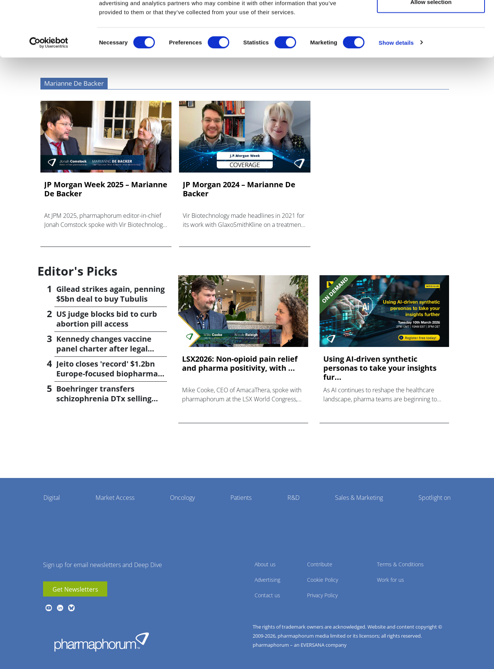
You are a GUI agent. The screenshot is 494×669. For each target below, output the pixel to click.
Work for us (390, 579)
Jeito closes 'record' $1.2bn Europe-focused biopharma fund (107, 373)
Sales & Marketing (359, 497)
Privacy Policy (322, 595)
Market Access (115, 497)
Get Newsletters (75, 589)
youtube (48, 608)
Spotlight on (434, 497)
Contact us (267, 595)
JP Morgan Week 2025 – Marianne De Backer (105, 189)
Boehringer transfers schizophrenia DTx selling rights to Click (103, 398)
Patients (241, 497)
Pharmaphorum (101, 642)
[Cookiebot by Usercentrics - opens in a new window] (49, 85)
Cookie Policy (322, 579)
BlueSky (71, 608)
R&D (293, 497)
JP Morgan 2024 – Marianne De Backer (239, 189)
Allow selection (430, 45)
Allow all (431, 20)
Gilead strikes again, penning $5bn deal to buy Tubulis (110, 294)
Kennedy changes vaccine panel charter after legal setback (103, 349)
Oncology (182, 497)
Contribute (319, 564)
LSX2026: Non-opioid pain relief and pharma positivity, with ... (240, 364)
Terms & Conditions (400, 564)
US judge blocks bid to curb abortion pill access (106, 319)
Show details (396, 85)
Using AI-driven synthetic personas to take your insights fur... (380, 368)
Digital (51, 497)
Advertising (267, 579)
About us (265, 564)
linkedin (60, 608)
